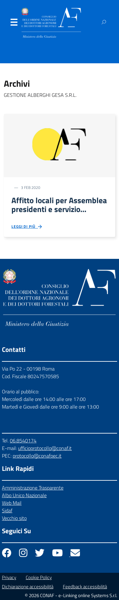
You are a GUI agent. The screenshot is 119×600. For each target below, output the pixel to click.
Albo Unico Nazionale (24, 495)
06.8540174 (23, 440)
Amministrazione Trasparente (32, 487)
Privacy (9, 577)
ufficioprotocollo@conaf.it (45, 448)
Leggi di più (27, 227)
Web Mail (12, 503)
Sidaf (7, 510)
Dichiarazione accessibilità (27, 586)
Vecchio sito (14, 518)
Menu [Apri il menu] (14, 24)
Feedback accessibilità (85, 586)
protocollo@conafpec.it (37, 455)
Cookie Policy (39, 577)
